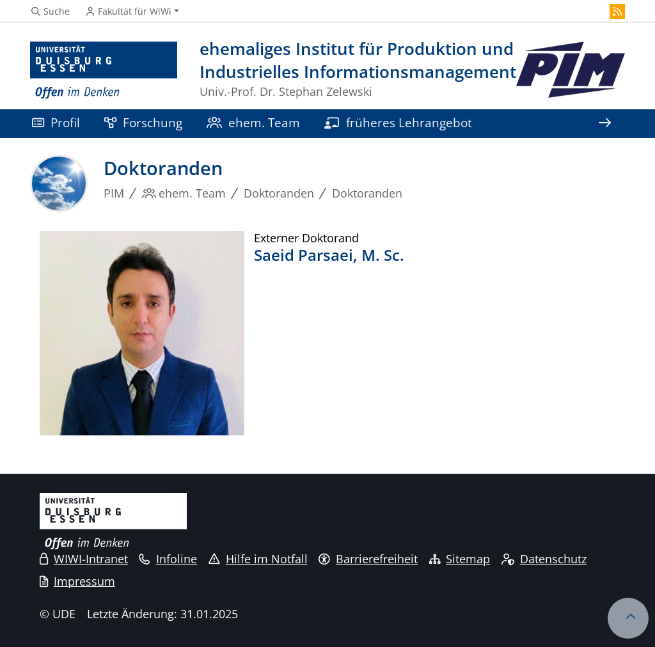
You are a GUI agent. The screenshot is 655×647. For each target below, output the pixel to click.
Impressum (77, 581)
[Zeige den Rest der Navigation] (604, 123)
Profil (56, 122)
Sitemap (460, 558)
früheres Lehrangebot (398, 122)
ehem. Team (253, 122)
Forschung (143, 122)
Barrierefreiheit (368, 558)
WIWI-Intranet (84, 558)
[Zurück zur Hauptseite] (570, 71)
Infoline (168, 558)
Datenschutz (544, 558)
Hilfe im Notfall (258, 558)
